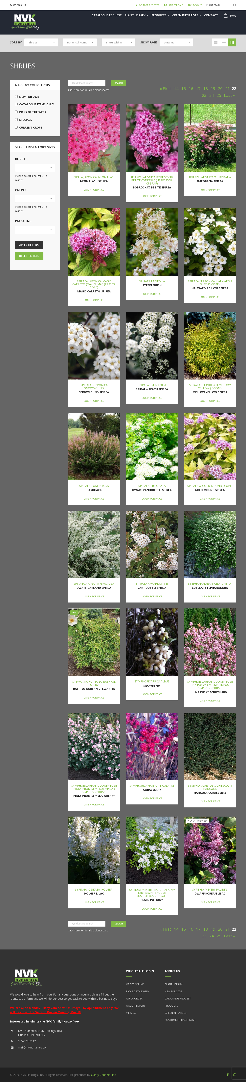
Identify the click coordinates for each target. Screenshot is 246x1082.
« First (165, 88)
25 (219, 95)
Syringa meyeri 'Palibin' (210, 889)
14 (176, 88)
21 (227, 88)
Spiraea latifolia (152, 281)
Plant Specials (173, 5)
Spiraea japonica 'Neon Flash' (94, 177)
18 (205, 88)
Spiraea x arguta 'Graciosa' (94, 583)
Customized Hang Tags (180, 1020)
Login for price (94, 189)
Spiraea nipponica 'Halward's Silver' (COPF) (210, 282)
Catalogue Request (107, 15)
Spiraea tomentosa (94, 486)
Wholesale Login (140, 971)
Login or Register (147, 5)
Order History (135, 1005)
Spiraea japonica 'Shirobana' (210, 177)
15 (183, 88)
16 (191, 88)
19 (213, 88)
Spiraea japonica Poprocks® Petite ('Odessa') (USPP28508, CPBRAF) (151, 180)
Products (160, 15)
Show (148, 42)
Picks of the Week (30, 112)
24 (211, 95)
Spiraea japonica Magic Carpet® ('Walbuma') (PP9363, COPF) (94, 284)
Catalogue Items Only (34, 104)
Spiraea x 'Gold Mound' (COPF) (210, 486)
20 (220, 88)
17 (198, 88)
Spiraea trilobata (152, 486)
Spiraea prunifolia (152, 385)
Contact (211, 15)
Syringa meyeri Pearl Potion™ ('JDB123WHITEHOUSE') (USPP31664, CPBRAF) (152, 893)
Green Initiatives (186, 15)
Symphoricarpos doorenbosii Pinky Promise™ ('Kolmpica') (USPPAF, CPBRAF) (94, 789)
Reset (29, 256)
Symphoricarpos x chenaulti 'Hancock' (210, 787)
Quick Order (134, 998)
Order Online (135, 984)
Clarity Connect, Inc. (103, 1075)
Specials (23, 120)
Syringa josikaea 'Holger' (94, 889)
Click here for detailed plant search (88, 90)
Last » (229, 95)
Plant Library (136, 15)
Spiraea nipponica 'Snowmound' (94, 386)
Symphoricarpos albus (152, 681)
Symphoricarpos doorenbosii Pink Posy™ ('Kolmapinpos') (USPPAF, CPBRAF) (210, 685)
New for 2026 (27, 97)
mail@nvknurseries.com (33, 1047)
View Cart (132, 1013)
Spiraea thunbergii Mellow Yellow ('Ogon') (210, 386)
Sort (16, 42)
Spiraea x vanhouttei (152, 583)
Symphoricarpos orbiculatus (152, 785)
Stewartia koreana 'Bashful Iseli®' (94, 683)
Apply (29, 245)
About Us (172, 971)
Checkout (195, 5)
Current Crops (28, 127)
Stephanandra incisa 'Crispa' (210, 583)
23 (204, 95)
